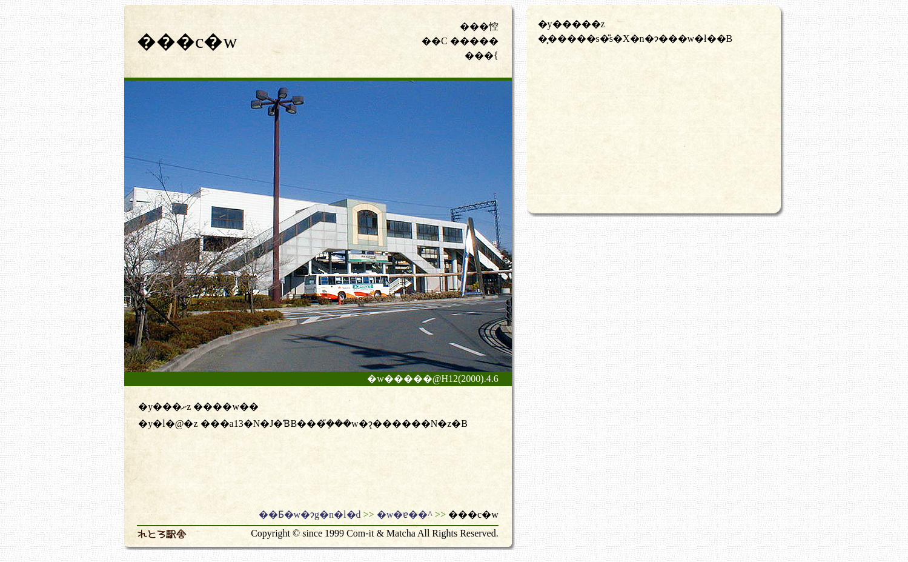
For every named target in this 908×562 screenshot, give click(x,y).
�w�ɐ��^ (404, 514)
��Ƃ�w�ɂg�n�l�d (310, 514)
